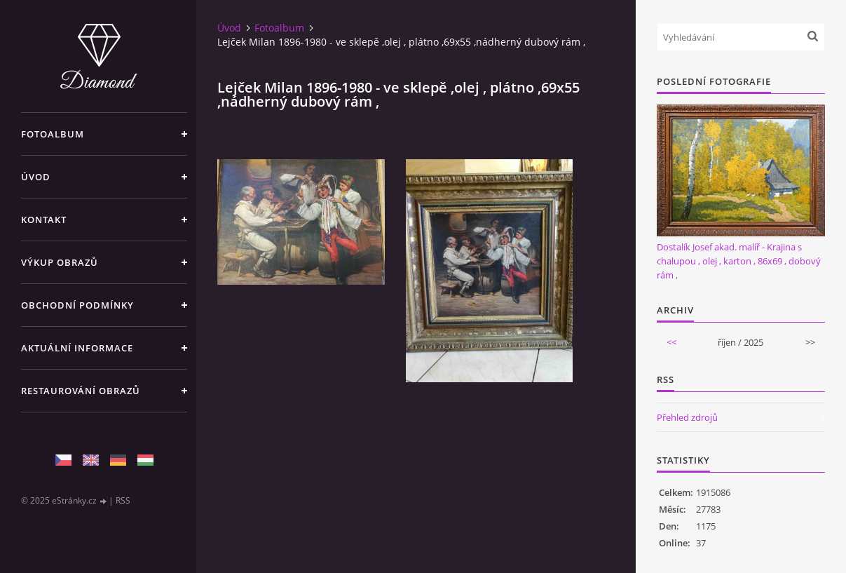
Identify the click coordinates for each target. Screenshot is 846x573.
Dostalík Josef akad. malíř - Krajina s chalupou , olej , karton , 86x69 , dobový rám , (739, 261)
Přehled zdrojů (687, 417)
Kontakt (44, 219)
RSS (123, 500)
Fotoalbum (52, 134)
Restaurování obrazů (80, 390)
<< (671, 342)
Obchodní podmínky (77, 305)
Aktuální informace (77, 348)
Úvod (35, 176)
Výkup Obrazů (59, 262)
